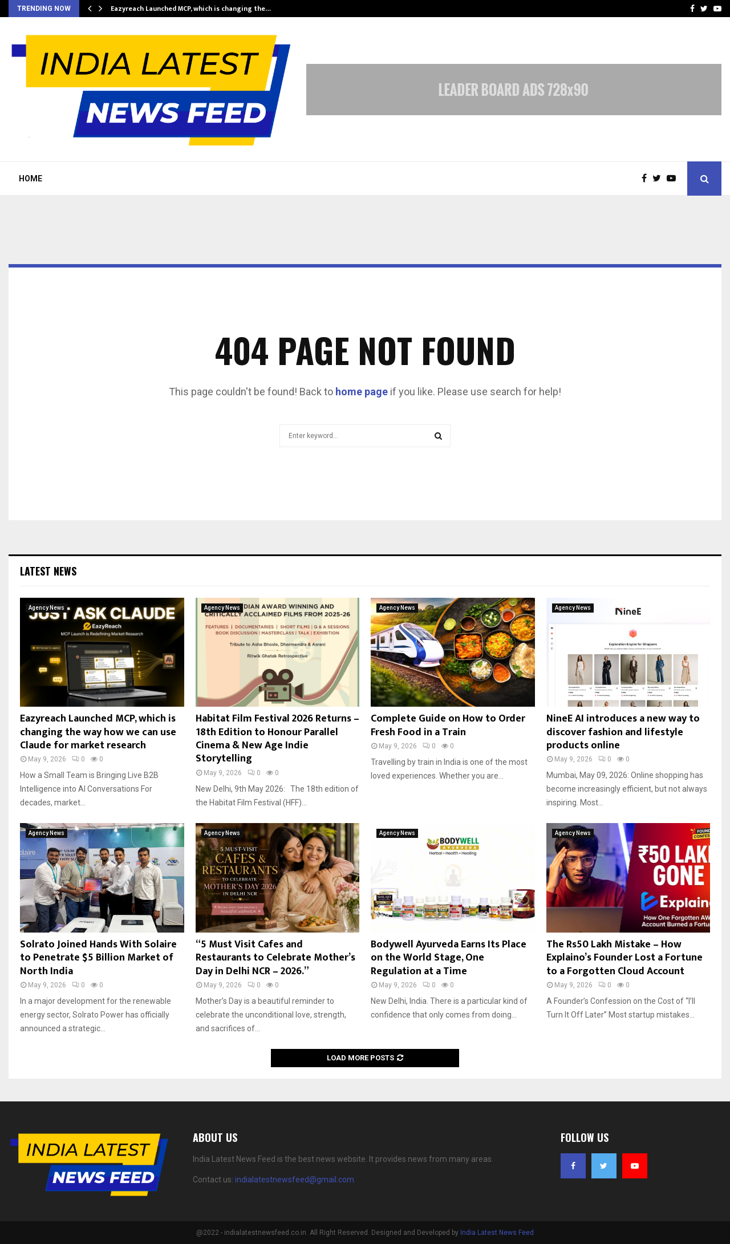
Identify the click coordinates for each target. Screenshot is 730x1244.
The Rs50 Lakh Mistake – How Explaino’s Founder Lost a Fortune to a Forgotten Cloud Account (624, 958)
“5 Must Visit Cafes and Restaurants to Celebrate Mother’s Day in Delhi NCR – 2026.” (275, 958)
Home (30, 178)
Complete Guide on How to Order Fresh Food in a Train (448, 725)
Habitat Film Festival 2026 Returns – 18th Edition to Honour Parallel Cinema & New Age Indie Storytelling (277, 738)
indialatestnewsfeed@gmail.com (294, 1179)
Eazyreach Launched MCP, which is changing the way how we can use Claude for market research (98, 732)
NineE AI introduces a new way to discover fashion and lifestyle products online (623, 732)
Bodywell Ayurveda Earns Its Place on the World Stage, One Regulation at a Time (448, 958)
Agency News (46, 608)
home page (361, 392)
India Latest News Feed (497, 1233)
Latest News (48, 571)
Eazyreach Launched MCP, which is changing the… (191, 8)
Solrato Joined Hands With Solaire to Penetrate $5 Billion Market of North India (98, 958)
